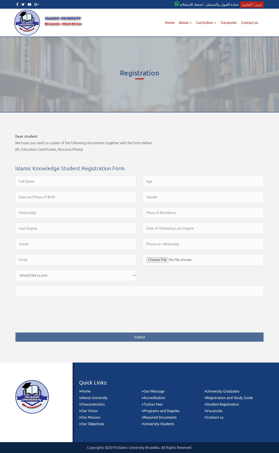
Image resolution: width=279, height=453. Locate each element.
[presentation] (48, 308)
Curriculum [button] (206, 23)
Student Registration (221, 404)
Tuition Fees (152, 404)
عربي (258, 4)
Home (171, 22)
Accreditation (153, 398)
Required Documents (159, 417)
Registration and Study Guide (228, 398)
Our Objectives (91, 424)
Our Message (153, 391)
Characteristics (92, 404)
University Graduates (222, 391)
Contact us (249, 23)
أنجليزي (247, 4)
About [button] (185, 23)
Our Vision (88, 411)
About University (93, 398)
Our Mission (89, 417)
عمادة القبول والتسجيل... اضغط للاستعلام (209, 4)
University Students (158, 424)
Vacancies (229, 23)
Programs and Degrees (161, 411)
